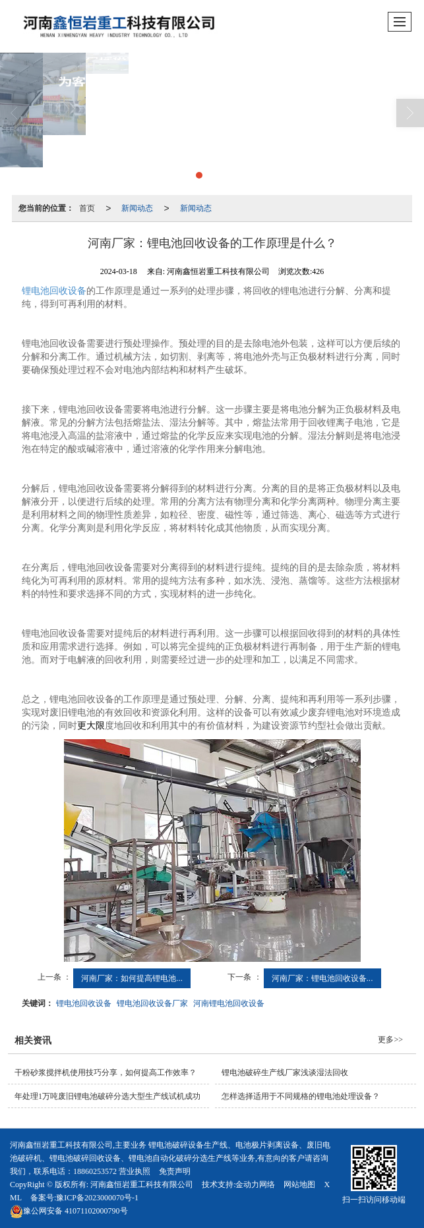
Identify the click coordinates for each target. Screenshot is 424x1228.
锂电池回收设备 (54, 291)
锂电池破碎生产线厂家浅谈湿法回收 (285, 1072)
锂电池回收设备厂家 (152, 1003)
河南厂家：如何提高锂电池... (132, 978)
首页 (87, 208)
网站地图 (299, 1184)
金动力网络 (255, 1184)
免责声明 (175, 1171)
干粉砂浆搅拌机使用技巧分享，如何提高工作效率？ (106, 1072)
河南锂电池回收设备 (228, 1003)
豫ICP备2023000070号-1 (97, 1197)
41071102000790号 (69, 1210)
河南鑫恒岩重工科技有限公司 (141, 1184)
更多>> (390, 1039)
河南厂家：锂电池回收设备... (322, 978)
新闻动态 (137, 208)
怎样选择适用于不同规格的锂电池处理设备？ (301, 1096)
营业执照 (134, 1171)
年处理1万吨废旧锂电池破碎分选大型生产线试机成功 (107, 1096)
